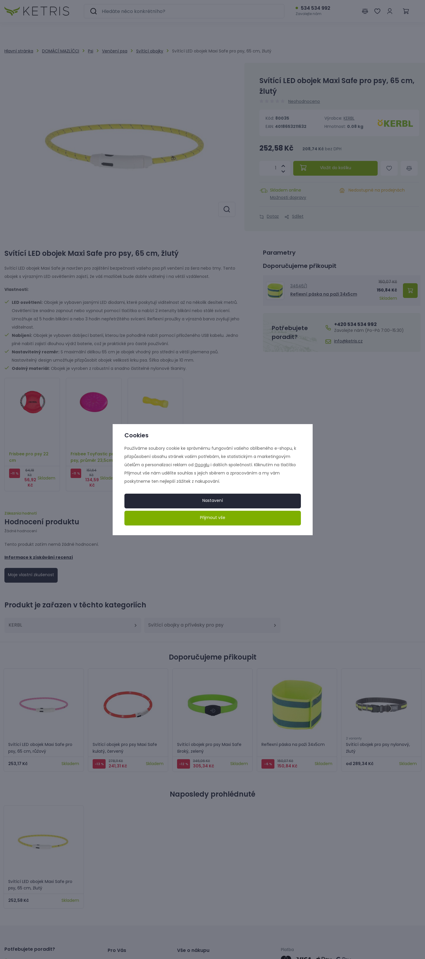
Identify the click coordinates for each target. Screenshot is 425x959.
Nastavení (212, 501)
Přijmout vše (212, 518)
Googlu (202, 465)
